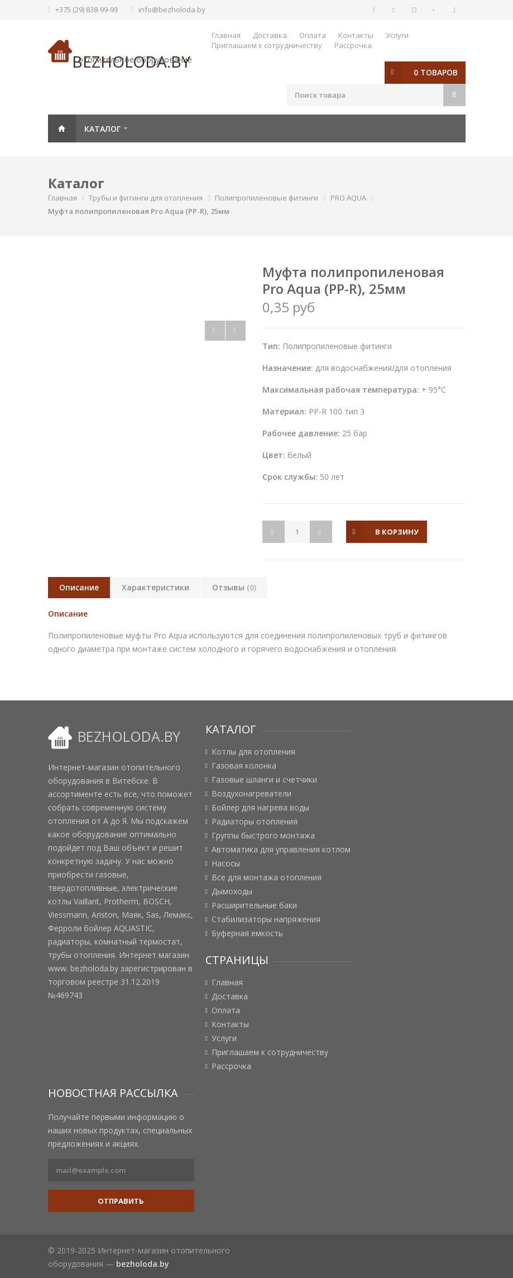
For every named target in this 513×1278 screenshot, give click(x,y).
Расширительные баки (254, 905)
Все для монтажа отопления (267, 877)
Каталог (102, 128)
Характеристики (155, 587)
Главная (226, 35)
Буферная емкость (247, 933)
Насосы (226, 864)
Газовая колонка (244, 766)
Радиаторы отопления (255, 822)
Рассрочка (353, 45)
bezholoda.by (142, 1263)
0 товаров (436, 72)
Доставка (270, 35)
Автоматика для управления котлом (281, 850)
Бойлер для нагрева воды (260, 808)
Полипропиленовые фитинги (266, 198)
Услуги (397, 35)
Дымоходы (232, 891)
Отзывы (234, 587)
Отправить (121, 1201)
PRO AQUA (348, 198)
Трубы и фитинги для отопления (146, 198)
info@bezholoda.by (171, 9)
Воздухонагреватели (251, 794)
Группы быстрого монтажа (263, 836)
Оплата (312, 35)
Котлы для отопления (253, 752)
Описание (79, 587)
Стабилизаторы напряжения (266, 919)
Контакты (355, 35)
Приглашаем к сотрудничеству (267, 45)
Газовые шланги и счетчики (264, 780)
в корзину (397, 532)
